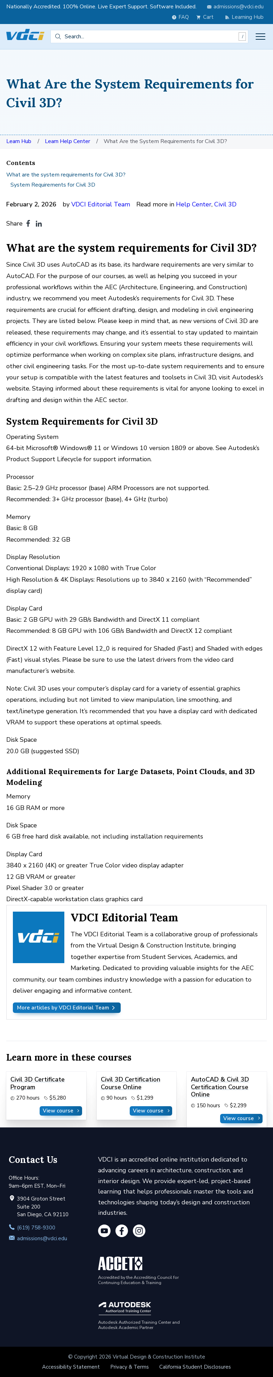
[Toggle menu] (260, 36)
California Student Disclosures (195, 1366)
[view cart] (206, 17)
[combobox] (149, 36)
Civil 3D (225, 204)
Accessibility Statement (71, 1366)
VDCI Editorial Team (100, 204)
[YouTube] (104, 1232)
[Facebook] (121, 1232)
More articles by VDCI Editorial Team (67, 1007)
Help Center (193, 204)
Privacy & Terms (129, 1366)
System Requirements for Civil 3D (52, 185)
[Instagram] (139, 1232)
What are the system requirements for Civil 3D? (66, 175)
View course (62, 1110)
